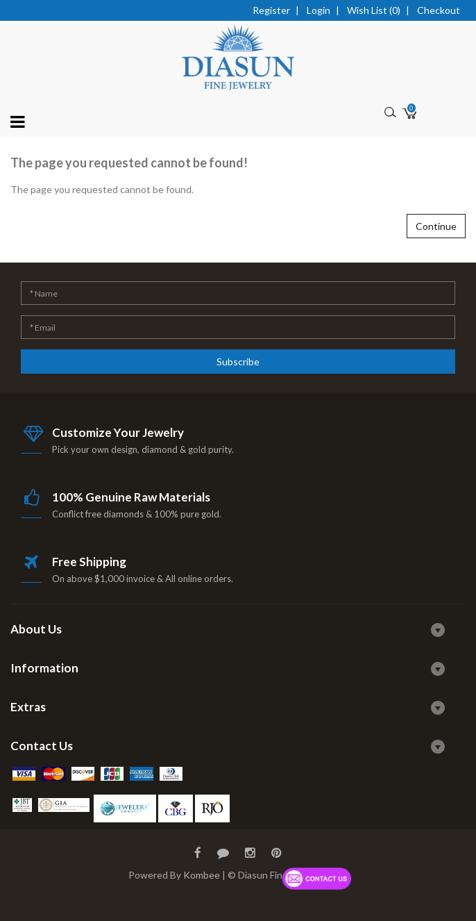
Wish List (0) (373, 10)
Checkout (438, 10)
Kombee (201, 875)
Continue (436, 226)
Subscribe (238, 361)
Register (271, 10)
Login (318, 10)
